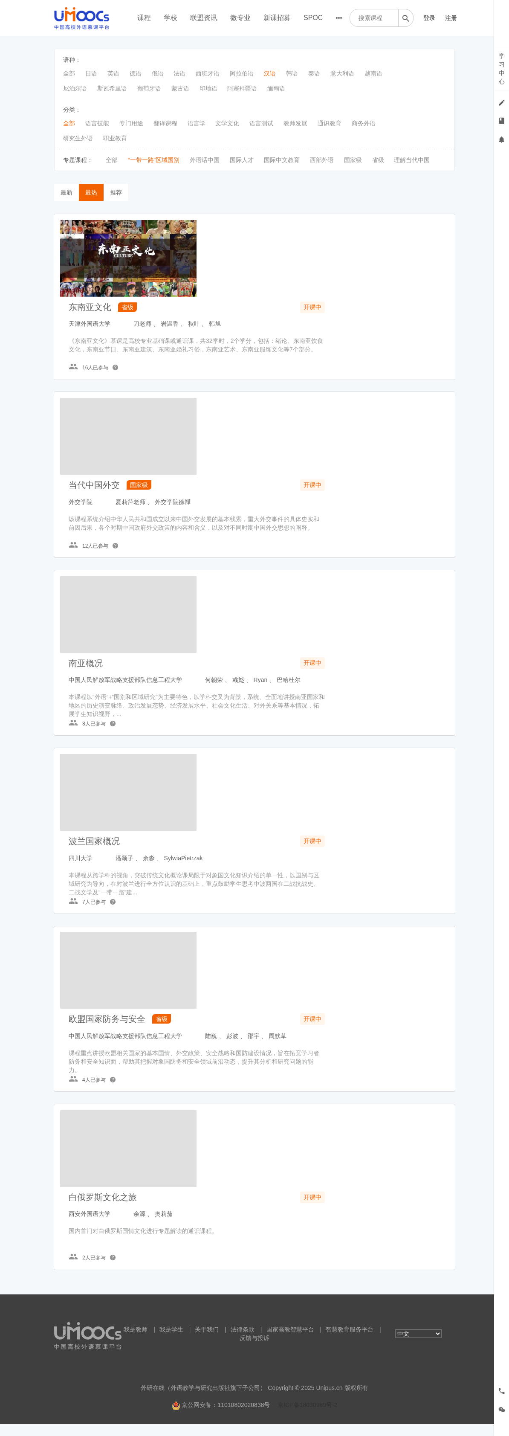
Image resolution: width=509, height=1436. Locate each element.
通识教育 (329, 123)
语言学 (196, 123)
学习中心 (502, 68)
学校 (170, 17)
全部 (69, 73)
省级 (378, 160)
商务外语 (364, 123)
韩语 (292, 73)
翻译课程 (165, 123)
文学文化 (227, 123)
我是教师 (135, 1341)
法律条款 (242, 1341)
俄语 (158, 73)
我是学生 (171, 1341)
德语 (136, 73)
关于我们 (207, 1341)
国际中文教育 (282, 160)
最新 (66, 192)
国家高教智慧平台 (290, 1341)
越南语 (373, 73)
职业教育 (115, 138)
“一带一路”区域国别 (153, 160)
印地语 (208, 88)
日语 (91, 73)
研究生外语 (78, 138)
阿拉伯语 (242, 73)
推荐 (116, 192)
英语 (113, 73)
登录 (429, 18)
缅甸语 (276, 88)
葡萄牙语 (149, 88)
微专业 (240, 17)
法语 (179, 73)
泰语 (314, 73)
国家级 (353, 160)
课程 (144, 17)
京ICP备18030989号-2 (307, 1416)
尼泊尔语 (75, 88)
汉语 (270, 73)
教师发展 (295, 123)
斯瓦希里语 (112, 88)
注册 (451, 18)
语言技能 (97, 123)
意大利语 (342, 73)
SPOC (313, 17)
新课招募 (277, 17)
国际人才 (242, 160)
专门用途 (131, 123)
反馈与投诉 (254, 1349)
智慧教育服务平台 (349, 1341)
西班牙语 (208, 73)
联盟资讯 (203, 17)
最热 (91, 192)
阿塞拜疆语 (242, 88)
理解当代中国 (412, 160)
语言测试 (261, 123)
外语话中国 (205, 160)
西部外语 (322, 160)
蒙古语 (180, 88)
